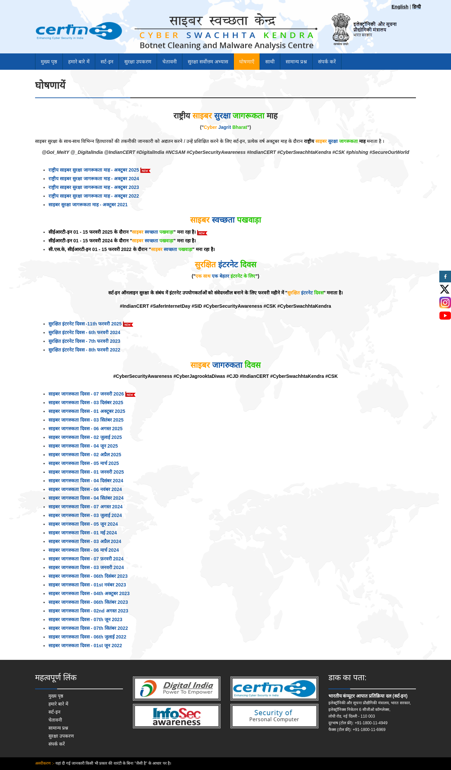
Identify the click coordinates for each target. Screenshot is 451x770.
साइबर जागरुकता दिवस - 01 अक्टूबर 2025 (86, 411)
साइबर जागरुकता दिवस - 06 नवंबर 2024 (85, 489)
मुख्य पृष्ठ (49, 61)
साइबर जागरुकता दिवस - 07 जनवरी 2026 (92, 394)
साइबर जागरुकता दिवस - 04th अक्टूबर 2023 (89, 593)
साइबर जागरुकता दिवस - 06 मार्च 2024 (83, 550)
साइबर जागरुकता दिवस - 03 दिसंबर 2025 (85, 402)
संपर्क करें (327, 61)
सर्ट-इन (107, 61)
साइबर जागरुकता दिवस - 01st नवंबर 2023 (87, 584)
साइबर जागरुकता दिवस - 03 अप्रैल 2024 (84, 541)
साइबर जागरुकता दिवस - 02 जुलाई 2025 (85, 437)
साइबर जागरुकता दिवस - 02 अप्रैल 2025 (84, 454)
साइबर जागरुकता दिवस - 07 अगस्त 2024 (85, 506)
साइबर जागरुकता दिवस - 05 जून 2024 (83, 524)
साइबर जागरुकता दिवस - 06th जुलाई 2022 (87, 636)
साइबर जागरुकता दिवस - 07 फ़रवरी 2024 (86, 558)
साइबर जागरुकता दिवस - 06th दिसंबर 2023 (88, 576)
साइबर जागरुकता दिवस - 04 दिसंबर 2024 (85, 480)
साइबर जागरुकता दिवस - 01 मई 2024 (82, 532)
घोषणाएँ (246, 61)
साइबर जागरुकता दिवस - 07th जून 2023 (85, 619)
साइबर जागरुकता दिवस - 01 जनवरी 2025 (86, 472)
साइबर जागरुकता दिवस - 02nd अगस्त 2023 (88, 610)
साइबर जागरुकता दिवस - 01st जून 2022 (85, 645)
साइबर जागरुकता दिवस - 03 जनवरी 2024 (86, 567)
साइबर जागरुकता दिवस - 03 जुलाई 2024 (85, 515)
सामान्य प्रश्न (296, 61)
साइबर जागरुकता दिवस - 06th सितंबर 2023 (88, 602)
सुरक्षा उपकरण (137, 61)
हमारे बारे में (78, 61)
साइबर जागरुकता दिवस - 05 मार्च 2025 (83, 463)
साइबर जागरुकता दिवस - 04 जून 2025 (83, 446)
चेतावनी (169, 61)
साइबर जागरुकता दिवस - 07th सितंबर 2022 (88, 628)
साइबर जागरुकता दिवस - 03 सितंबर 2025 (86, 420)
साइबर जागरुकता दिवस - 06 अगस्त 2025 (85, 428)
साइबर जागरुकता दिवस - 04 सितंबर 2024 (86, 498)
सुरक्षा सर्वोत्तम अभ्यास (208, 61)
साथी (270, 61)
